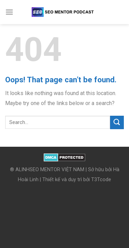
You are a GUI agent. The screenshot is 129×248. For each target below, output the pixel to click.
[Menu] (9, 11)
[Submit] (117, 122)
